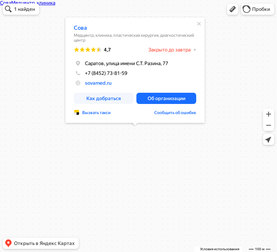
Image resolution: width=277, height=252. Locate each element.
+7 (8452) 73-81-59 (100, 73)
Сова (80, 27)
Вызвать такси (96, 112)
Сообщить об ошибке (175, 112)
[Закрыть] (199, 24)
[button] (232, 9)
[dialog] (135, 70)
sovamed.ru (98, 83)
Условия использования (219, 249)
